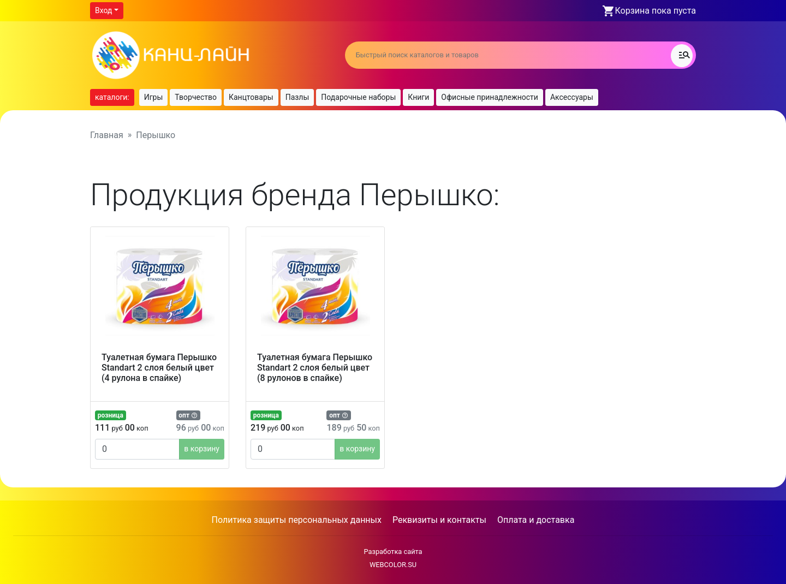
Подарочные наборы (358, 97)
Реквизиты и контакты (439, 520)
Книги (418, 97)
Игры (153, 97)
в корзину (201, 448)
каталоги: (112, 97)
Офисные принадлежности (489, 97)
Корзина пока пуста (655, 10)
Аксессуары (571, 97)
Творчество (196, 97)
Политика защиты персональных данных (297, 520)
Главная (106, 135)
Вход (103, 10)
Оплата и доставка (535, 520)
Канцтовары (251, 97)
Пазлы (297, 97)
